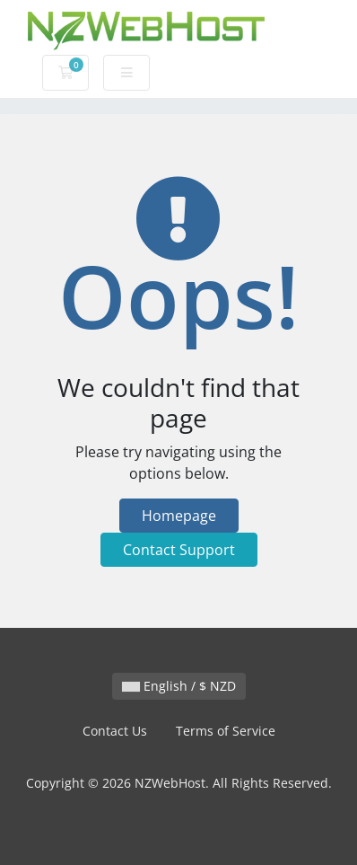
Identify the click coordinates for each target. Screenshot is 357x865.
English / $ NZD (179, 685)
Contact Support (179, 550)
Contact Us (115, 730)
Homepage (179, 515)
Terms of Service (225, 730)
